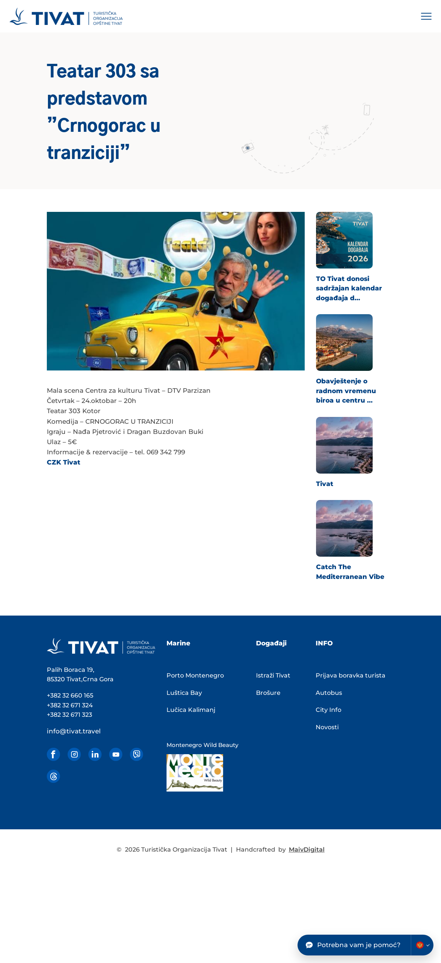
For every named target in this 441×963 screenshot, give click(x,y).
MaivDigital (307, 849)
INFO (324, 643)
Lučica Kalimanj (191, 709)
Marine (178, 643)
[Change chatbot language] (422, 945)
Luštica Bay (184, 692)
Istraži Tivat (273, 675)
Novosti (327, 727)
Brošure (268, 692)
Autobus (329, 692)
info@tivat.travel (74, 731)
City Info (328, 709)
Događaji (271, 643)
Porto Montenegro (195, 675)
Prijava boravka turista (350, 675)
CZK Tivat (63, 462)
